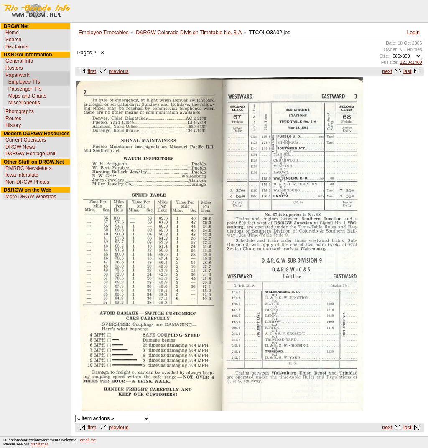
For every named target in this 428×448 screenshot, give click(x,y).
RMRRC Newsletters (28, 168)
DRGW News (20, 147)
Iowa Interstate (21, 175)
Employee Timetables (104, 32)
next (387, 71)
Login (413, 32)
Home (12, 32)
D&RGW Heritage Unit (30, 154)
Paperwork (17, 75)
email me (88, 440)
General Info (19, 61)
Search (13, 40)
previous (118, 71)
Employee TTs (24, 82)
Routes (13, 118)
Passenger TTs (25, 89)
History (13, 125)
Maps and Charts (27, 96)
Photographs (19, 111)
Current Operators (25, 140)
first (92, 71)
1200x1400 (411, 62)
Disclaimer (17, 47)
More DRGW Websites (30, 197)
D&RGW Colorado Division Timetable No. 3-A (189, 32)
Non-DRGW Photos (27, 182)
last (407, 71)
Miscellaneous (24, 103)
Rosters (14, 68)
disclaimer (39, 444)
